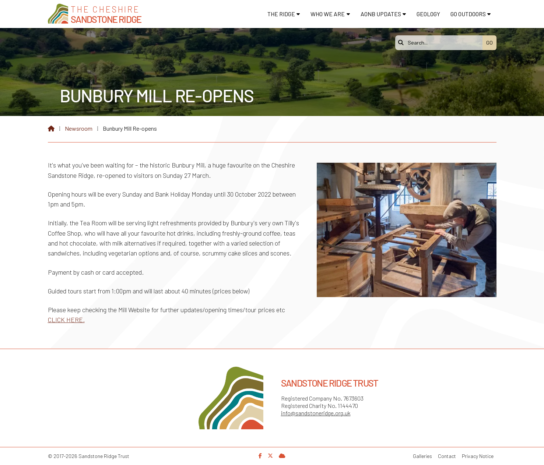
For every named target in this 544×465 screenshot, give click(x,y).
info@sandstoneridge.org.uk (316, 412)
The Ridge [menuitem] (281, 13)
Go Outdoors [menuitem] (468, 13)
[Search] (441, 42)
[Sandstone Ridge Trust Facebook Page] (260, 455)
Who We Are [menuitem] (327, 13)
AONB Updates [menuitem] (381, 13)
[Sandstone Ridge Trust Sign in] (282, 455)
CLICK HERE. (66, 320)
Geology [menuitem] (428, 13)
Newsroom (78, 128)
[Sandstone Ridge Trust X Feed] (270, 455)
